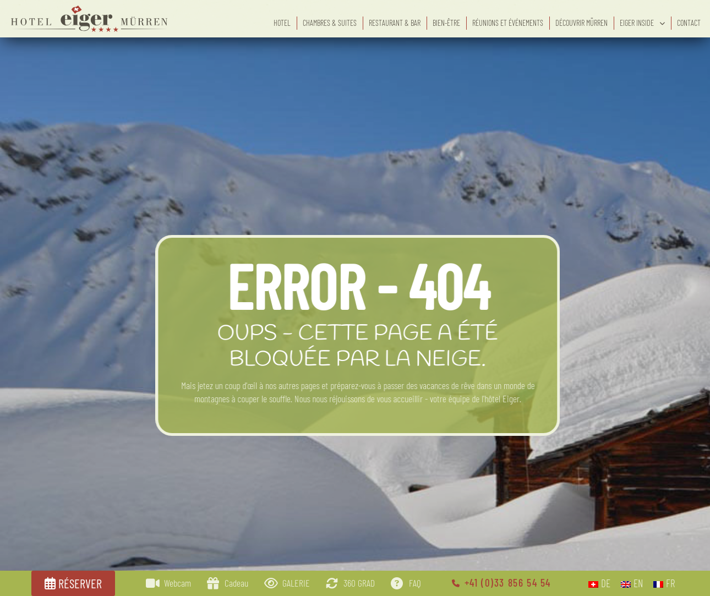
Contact (689, 23)
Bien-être (446, 23)
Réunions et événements (507, 23)
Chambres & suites (330, 23)
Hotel (282, 23)
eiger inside (642, 23)
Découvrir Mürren (581, 23)
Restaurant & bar (394, 23)
